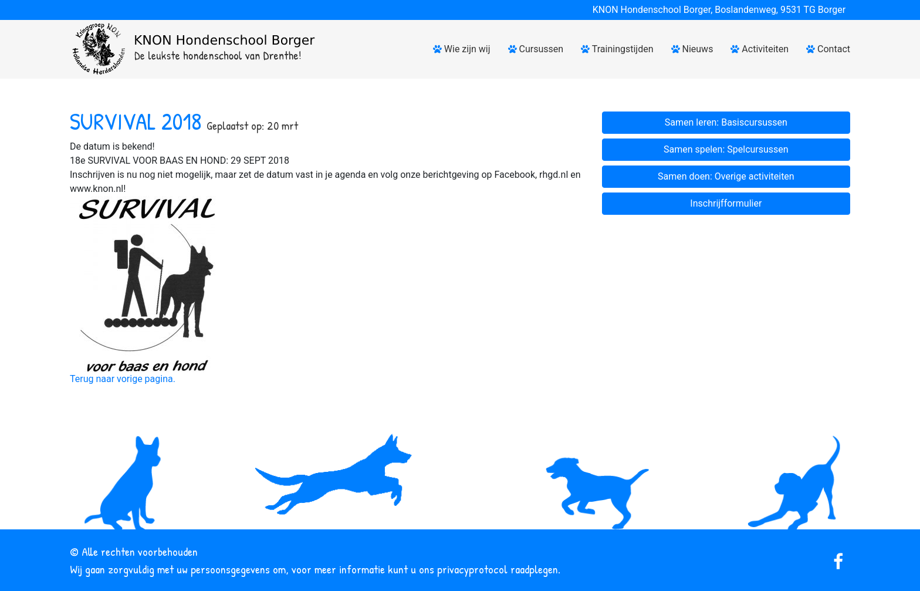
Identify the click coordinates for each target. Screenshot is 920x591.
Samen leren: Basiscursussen (726, 122)
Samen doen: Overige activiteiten (726, 176)
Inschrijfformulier (726, 203)
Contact (828, 49)
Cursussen (536, 49)
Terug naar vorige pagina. (122, 378)
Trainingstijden (617, 49)
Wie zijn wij (462, 49)
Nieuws (692, 49)
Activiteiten (759, 49)
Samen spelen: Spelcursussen (726, 149)
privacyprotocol (472, 569)
